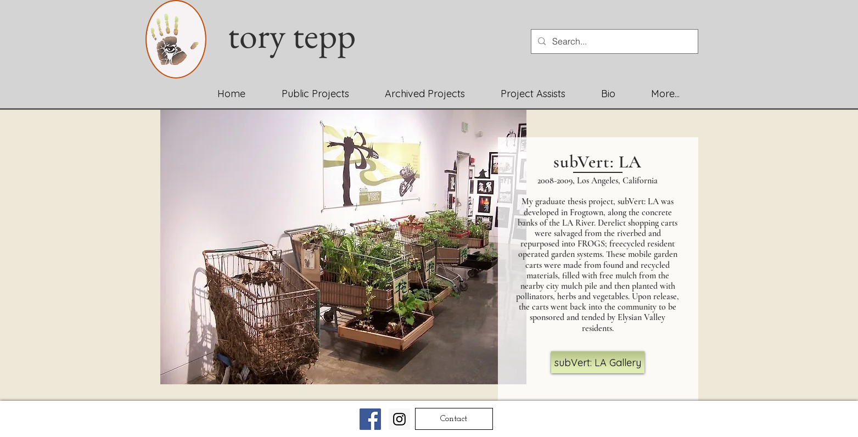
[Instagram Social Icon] (399, 419)
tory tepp (299, 35)
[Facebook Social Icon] (370, 419)
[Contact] (454, 419)
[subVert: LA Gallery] (597, 362)
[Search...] (613, 41)
